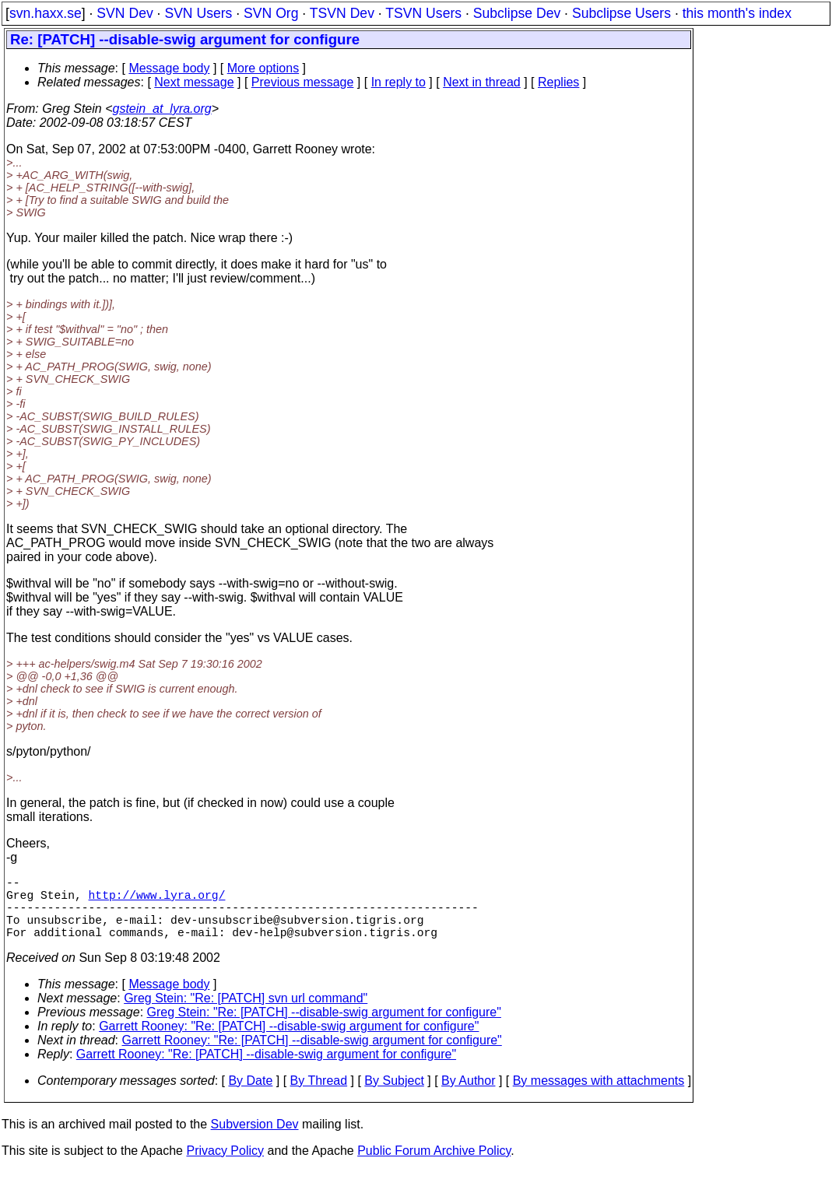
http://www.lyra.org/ (157, 900)
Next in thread (482, 82)
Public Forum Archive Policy (434, 1166)
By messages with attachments (599, 1096)
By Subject (393, 1096)
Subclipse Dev (516, 13)
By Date (250, 1096)
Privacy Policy (225, 1166)
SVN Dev (125, 13)
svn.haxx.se (45, 13)
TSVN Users (423, 13)
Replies (558, 82)
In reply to (398, 82)
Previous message (302, 82)
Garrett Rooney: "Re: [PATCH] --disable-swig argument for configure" (289, 1041)
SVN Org (271, 13)
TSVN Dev (342, 13)
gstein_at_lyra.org (162, 108)
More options (263, 68)
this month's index (737, 13)
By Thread (319, 1096)
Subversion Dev (255, 1139)
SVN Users (198, 13)
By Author (468, 1096)
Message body (168, 68)
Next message (193, 82)
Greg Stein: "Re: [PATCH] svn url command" (245, 1013)
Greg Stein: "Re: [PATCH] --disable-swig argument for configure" (324, 1027)
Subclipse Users (621, 13)
